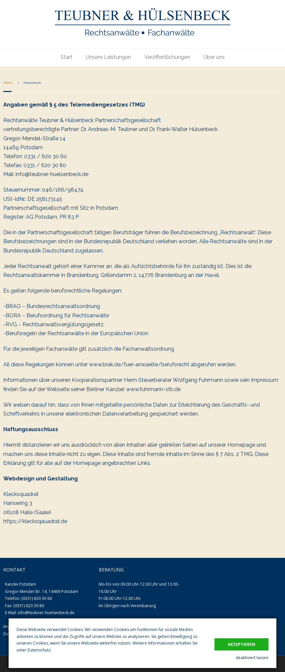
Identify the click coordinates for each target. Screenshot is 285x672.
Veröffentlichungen (167, 57)
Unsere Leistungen (108, 57)
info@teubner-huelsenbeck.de (46, 612)
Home (8, 82)
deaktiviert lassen (252, 657)
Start (66, 57)
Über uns (214, 57)
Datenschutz (39, 650)
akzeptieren (241, 644)
